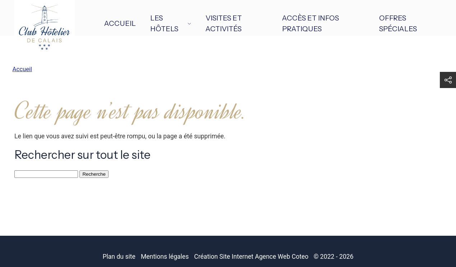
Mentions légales (165, 256)
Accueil (120, 23)
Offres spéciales (398, 23)
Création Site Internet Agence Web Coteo (251, 256)
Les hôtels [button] (170, 23)
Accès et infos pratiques (310, 23)
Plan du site (118, 256)
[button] (448, 80)
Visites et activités (224, 23)
